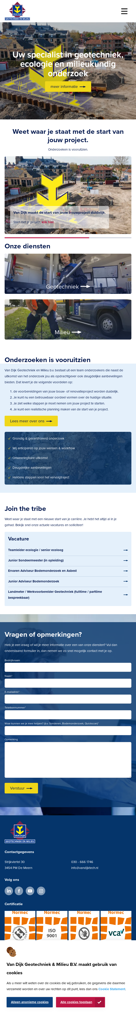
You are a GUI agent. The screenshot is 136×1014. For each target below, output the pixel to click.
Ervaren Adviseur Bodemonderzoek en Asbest (42, 570)
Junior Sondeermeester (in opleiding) (35, 560)
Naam (8, 676)
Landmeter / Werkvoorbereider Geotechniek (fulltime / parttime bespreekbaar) (55, 594)
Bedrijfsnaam (12, 660)
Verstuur (17, 788)
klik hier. (48, 222)
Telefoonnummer (15, 708)
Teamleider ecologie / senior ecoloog (35, 550)
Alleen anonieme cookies (30, 1002)
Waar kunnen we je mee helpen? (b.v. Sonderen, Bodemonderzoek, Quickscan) (52, 723)
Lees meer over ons (27, 421)
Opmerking (11, 739)
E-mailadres (12, 692)
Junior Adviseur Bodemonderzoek (33, 581)
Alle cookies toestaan (76, 1002)
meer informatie (64, 86)
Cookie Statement (111, 989)
